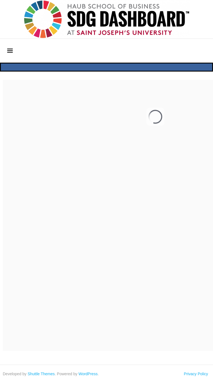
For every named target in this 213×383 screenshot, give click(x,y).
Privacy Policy (196, 374)
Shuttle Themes (41, 374)
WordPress (88, 374)
